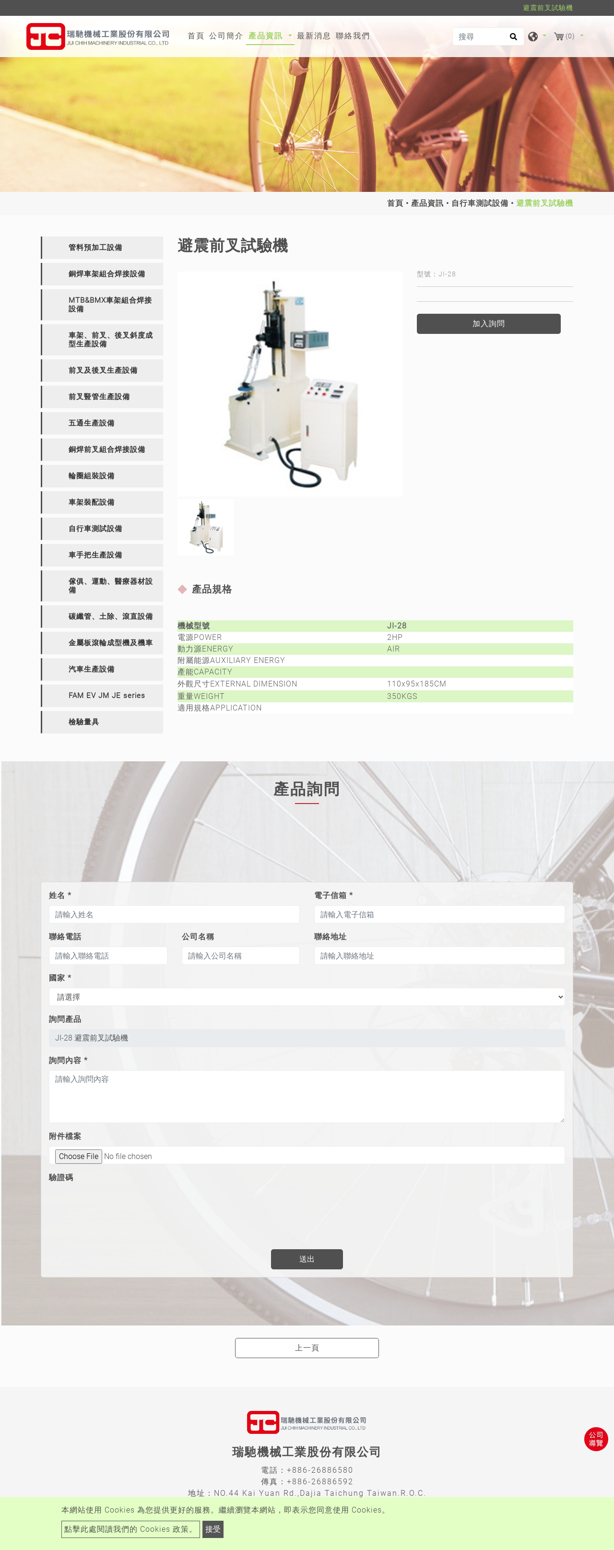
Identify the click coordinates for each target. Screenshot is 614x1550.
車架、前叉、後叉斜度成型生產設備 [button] (111, 339)
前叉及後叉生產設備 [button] (103, 370)
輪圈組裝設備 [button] (92, 476)
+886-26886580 (320, 1470)
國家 (60, 977)
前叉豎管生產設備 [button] (99, 396)
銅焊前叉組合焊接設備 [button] (107, 449)
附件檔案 (65, 1136)
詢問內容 (68, 1060)
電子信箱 (333, 895)
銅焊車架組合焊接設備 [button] (107, 274)
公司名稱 (198, 936)
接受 (213, 1529)
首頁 (197, 35)
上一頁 (307, 1347)
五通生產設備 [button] (92, 423)
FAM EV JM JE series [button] (107, 695)
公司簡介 (226, 35)
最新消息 (314, 35)
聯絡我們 (353, 35)
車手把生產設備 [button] (95, 555)
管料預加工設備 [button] (95, 247)
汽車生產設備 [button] (92, 669)
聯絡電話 (65, 936)
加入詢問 (488, 323)
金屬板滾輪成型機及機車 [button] (111, 643)
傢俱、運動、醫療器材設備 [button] (111, 585)
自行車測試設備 (479, 203)
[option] (289, 384)
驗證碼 (61, 1177)
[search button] (512, 40)
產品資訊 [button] (267, 35)
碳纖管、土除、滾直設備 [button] (111, 616)
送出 (307, 1259)
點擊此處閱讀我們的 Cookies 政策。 (130, 1529)
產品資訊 (427, 203)
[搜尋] (488, 36)
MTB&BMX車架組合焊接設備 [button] (110, 304)
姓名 (60, 895)
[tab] (102, 248)
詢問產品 (65, 1019)
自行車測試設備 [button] (95, 528)
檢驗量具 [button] (84, 722)
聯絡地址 (330, 936)
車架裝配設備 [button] (92, 502)
